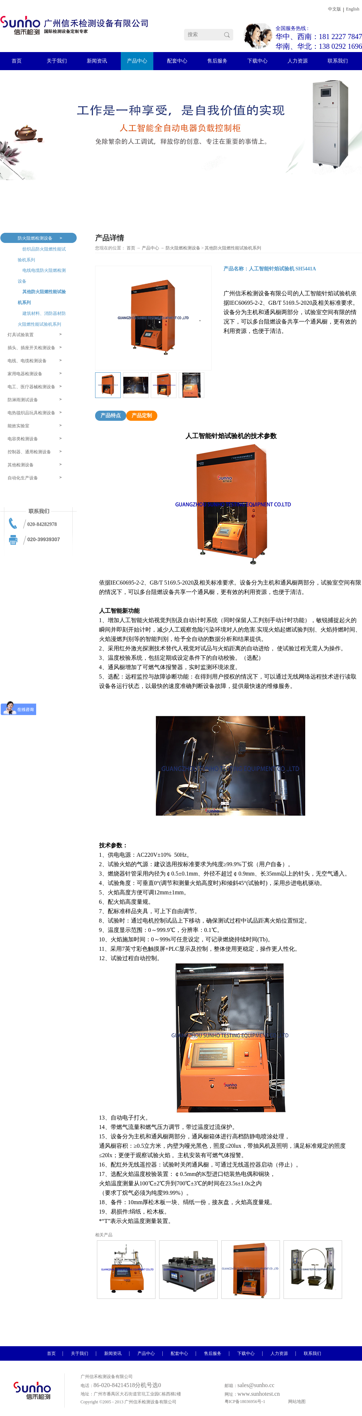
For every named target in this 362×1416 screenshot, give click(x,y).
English (352, 9)
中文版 (334, 9)
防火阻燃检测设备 (183, 248)
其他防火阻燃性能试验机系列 (233, 248)
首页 (131, 248)
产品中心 (150, 248)
